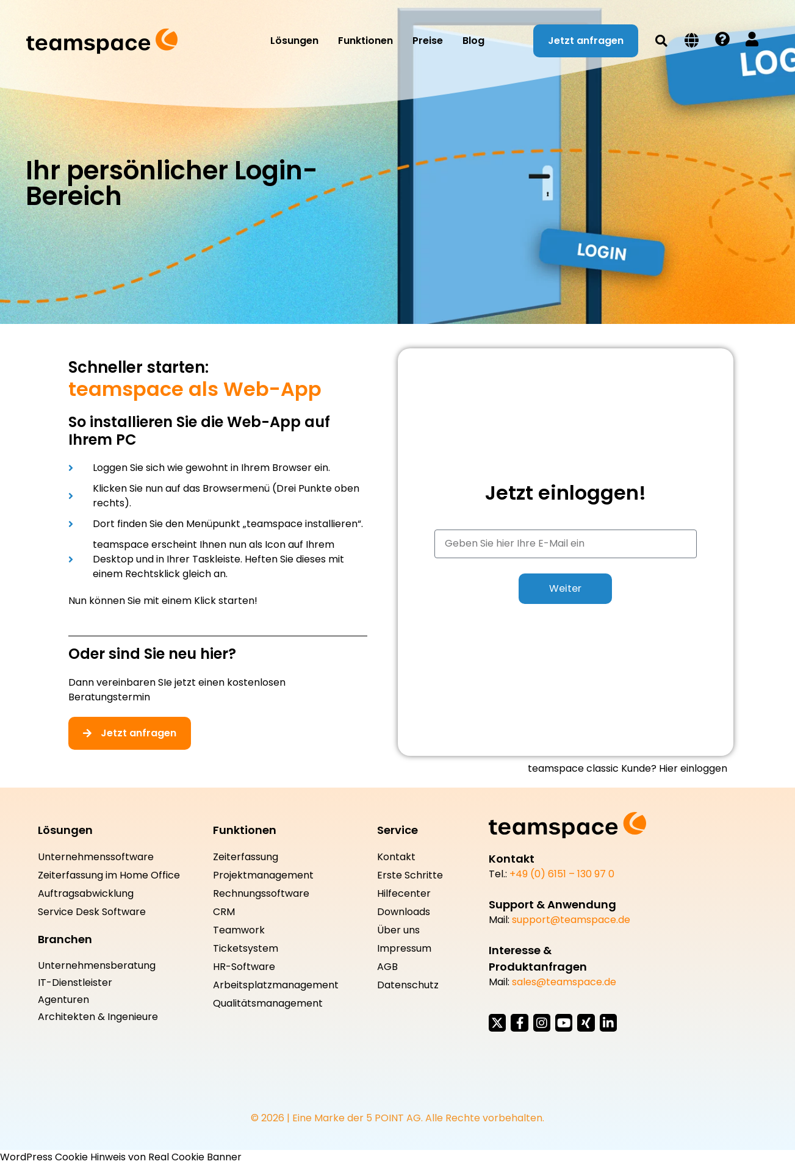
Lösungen (294, 41)
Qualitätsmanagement (268, 1003)
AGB (387, 967)
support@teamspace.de (571, 920)
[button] (661, 41)
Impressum (404, 948)
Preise (427, 41)
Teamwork (239, 930)
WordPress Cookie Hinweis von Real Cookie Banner (121, 1156)
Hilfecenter (404, 893)
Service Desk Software (92, 912)
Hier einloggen (693, 768)
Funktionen (365, 41)
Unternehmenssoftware (96, 857)
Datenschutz (408, 985)
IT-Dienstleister (75, 983)
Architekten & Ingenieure (98, 1017)
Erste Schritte (410, 875)
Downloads (403, 912)
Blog (473, 41)
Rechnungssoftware (261, 893)
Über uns (398, 930)
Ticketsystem (245, 948)
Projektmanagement (263, 875)
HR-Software (244, 967)
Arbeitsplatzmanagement (276, 985)
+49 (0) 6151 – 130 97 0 (561, 874)
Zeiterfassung (245, 857)
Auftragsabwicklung (86, 893)
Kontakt (396, 857)
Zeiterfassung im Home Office (109, 875)
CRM (224, 912)
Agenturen (63, 1000)
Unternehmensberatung (97, 966)
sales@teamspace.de (564, 982)
